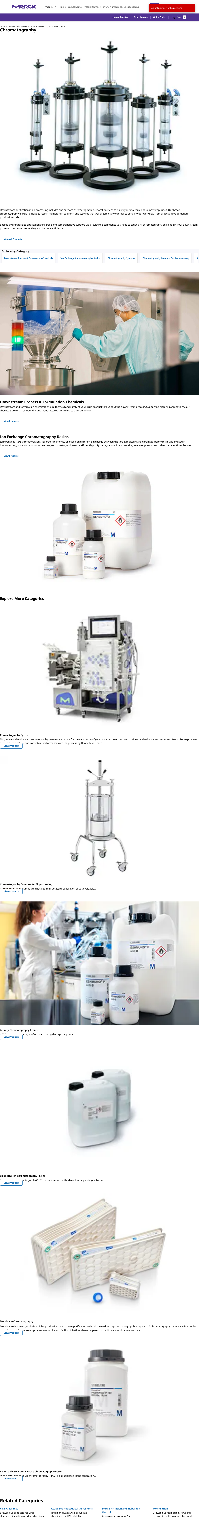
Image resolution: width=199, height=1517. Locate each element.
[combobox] (101, 6)
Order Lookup (140, 17)
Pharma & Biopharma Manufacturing (32, 26)
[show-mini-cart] (179, 17)
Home (2, 26)
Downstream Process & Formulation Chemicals (28, 258)
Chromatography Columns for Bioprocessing (166, 258)
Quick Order (159, 17)
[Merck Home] (24, 6)
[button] (120, 17)
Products (11, 26)
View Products (11, 745)
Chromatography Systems (121, 258)
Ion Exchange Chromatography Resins (80, 258)
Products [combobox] (49, 6)
